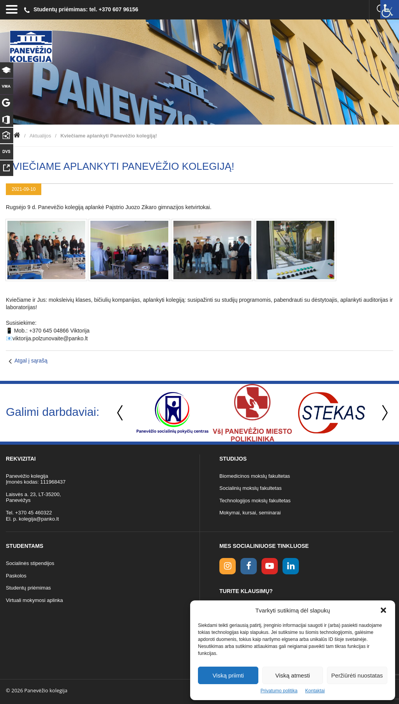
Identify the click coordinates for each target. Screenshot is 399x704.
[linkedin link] (290, 566)
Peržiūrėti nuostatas (357, 675)
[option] (172, 413)
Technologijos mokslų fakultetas (255, 500)
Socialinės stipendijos (30, 563)
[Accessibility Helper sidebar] (389, 9)
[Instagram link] (227, 566)
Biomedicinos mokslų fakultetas (254, 476)
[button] (383, 610)
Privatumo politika (279, 690)
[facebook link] (248, 566)
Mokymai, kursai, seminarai (250, 513)
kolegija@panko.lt (39, 519)
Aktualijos (40, 136)
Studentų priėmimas (28, 588)
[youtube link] (269, 566)
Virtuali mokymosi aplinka (34, 600)
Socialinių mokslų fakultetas (250, 488)
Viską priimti (228, 675)
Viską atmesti (292, 675)
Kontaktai (315, 690)
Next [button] (383, 413)
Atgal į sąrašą (31, 360)
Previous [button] (121, 413)
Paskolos (16, 576)
